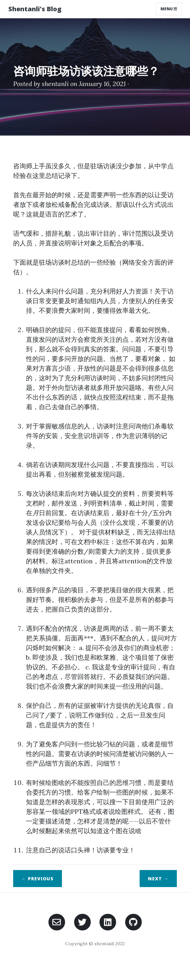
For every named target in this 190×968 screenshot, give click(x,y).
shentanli (55, 84)
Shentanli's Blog (34, 8)
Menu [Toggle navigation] (168, 9)
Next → (158, 879)
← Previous (38, 879)
